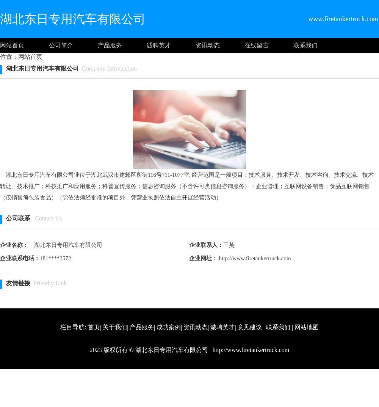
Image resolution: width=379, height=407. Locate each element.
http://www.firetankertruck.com (254, 258)
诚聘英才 (159, 45)
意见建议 (250, 327)
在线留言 (256, 45)
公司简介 (61, 45)
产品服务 (110, 45)
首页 (94, 327)
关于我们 (115, 327)
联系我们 (305, 45)
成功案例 (169, 327)
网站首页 (12, 45)
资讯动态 (208, 45)
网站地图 (306, 327)
